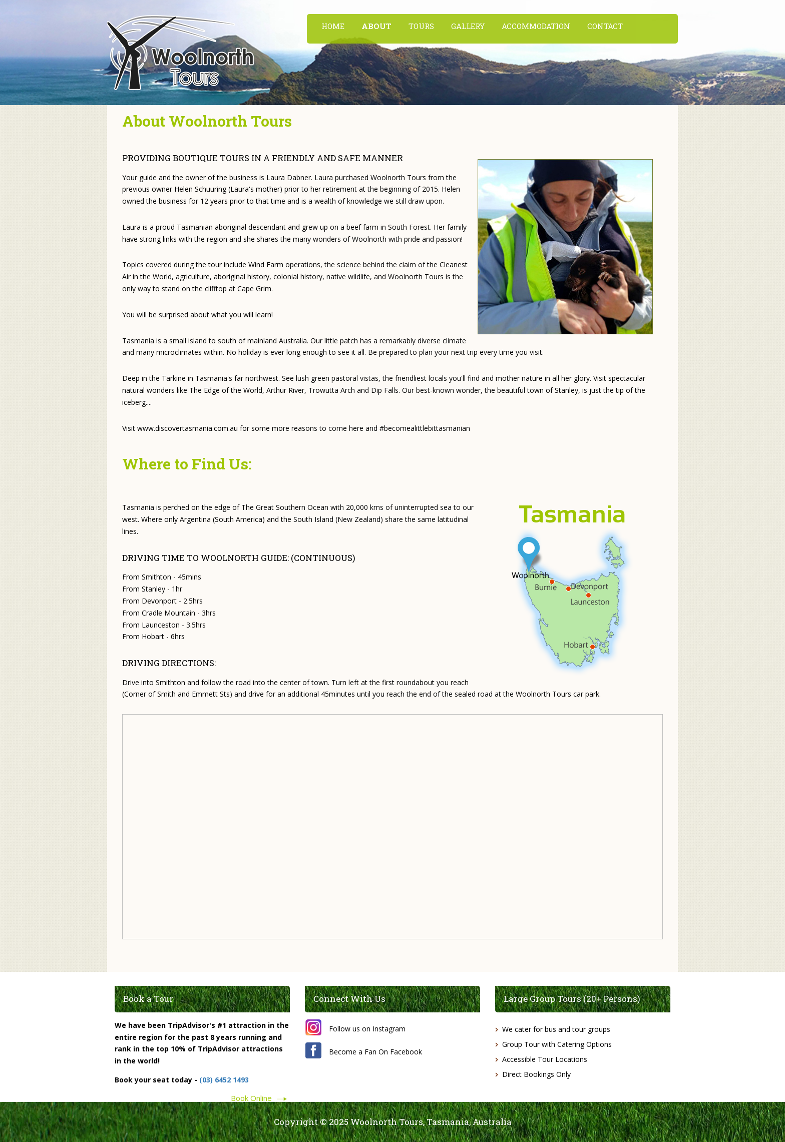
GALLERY (468, 26)
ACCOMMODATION (536, 26)
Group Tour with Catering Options (557, 1044)
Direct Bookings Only (536, 1074)
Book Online (251, 1097)
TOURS (421, 26)
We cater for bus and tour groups (556, 1029)
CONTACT (605, 26)
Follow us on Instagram (367, 1028)
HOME (332, 26)
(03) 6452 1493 (224, 1079)
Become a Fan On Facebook (375, 1051)
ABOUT (376, 26)
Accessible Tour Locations (544, 1059)
